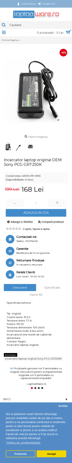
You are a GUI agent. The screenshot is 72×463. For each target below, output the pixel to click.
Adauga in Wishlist (22, 221)
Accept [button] (51, 453)
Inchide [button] (63, 405)
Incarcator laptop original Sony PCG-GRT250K (33, 358)
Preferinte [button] (21, 453)
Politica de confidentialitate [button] (23, 442)
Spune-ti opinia (41, 229)
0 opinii (27, 229)
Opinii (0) (36, 294)
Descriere (20, 287)
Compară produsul (53, 221)
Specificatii (52, 287)
